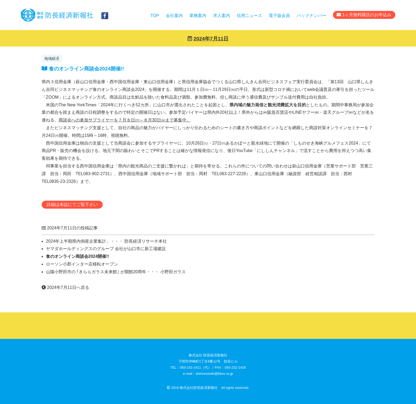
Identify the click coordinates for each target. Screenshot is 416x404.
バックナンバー (311, 15)
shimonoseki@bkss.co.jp (214, 374)
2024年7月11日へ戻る (65, 287)
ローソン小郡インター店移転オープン (82, 264)
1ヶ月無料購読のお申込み (364, 14)
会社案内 (174, 15)
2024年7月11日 (210, 38)
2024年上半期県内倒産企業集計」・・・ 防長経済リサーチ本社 (106, 241)
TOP (154, 15)
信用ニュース (249, 15)
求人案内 (221, 15)
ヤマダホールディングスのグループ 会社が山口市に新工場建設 (106, 248)
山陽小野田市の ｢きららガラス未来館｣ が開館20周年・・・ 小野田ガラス (116, 272)
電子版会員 (279, 15)
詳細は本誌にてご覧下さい (72, 204)
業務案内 (197, 15)
